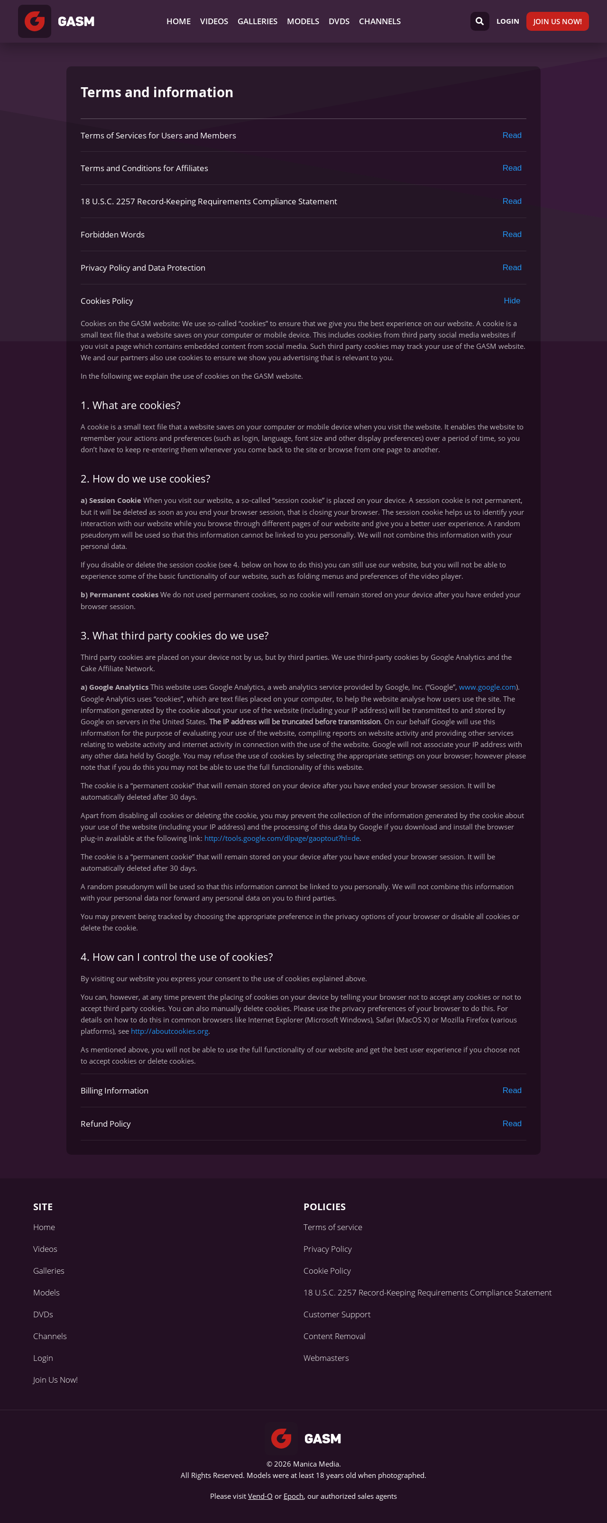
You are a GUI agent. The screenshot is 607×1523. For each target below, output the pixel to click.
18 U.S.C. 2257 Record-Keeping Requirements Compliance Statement (428, 1292)
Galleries (257, 21)
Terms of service (333, 1227)
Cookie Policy (327, 1270)
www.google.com (487, 687)
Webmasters (326, 1357)
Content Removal (335, 1336)
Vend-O (260, 1496)
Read (512, 135)
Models (303, 21)
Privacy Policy (328, 1248)
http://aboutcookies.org (169, 1031)
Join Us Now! (557, 21)
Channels (380, 21)
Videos (214, 21)
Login (508, 21)
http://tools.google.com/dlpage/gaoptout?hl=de (281, 838)
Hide (512, 300)
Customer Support (337, 1314)
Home (178, 21)
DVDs (339, 21)
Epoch (294, 1496)
